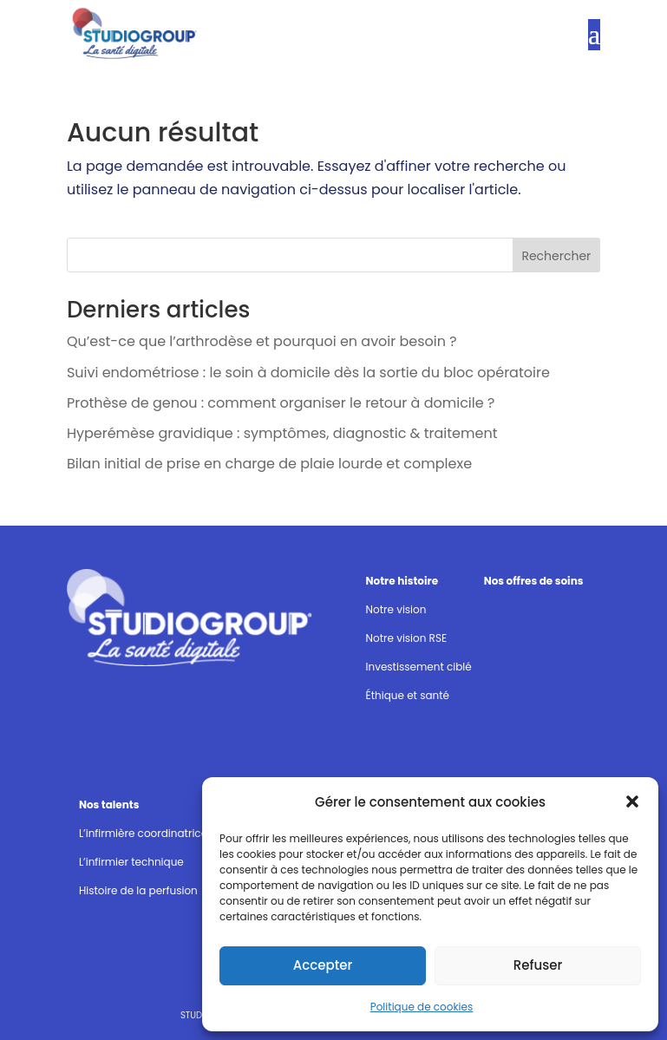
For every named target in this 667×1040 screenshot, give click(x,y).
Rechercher (556, 256)
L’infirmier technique (131, 861)
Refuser (537, 965)
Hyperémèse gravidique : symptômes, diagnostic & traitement (282, 433)
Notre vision (396, 609)
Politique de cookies (422, 1006)
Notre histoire (402, 580)
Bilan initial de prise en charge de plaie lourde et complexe (269, 464)
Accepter (322, 965)
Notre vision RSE (407, 638)
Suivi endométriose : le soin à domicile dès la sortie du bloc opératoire (308, 373)
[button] (632, 801)
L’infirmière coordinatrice (143, 833)
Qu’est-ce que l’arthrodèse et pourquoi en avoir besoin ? (262, 341)
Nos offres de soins (534, 580)
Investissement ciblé (419, 666)
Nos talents (109, 804)
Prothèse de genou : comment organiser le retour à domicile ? (280, 403)
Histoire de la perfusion (138, 890)
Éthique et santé (407, 695)
